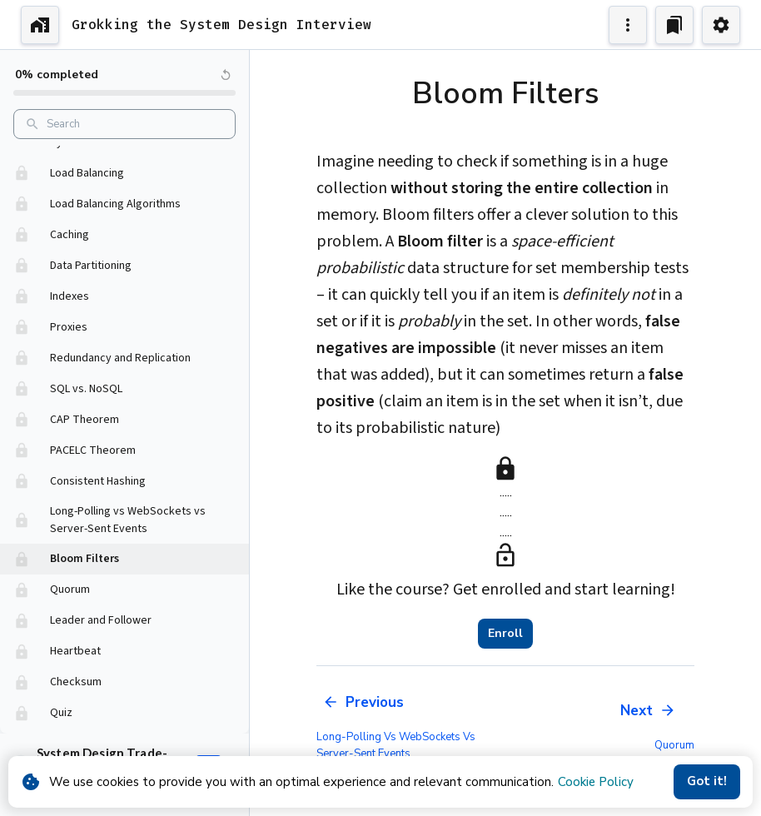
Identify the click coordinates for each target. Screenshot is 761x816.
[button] (124, 173)
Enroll (505, 634)
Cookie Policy (596, 782)
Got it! (707, 781)
